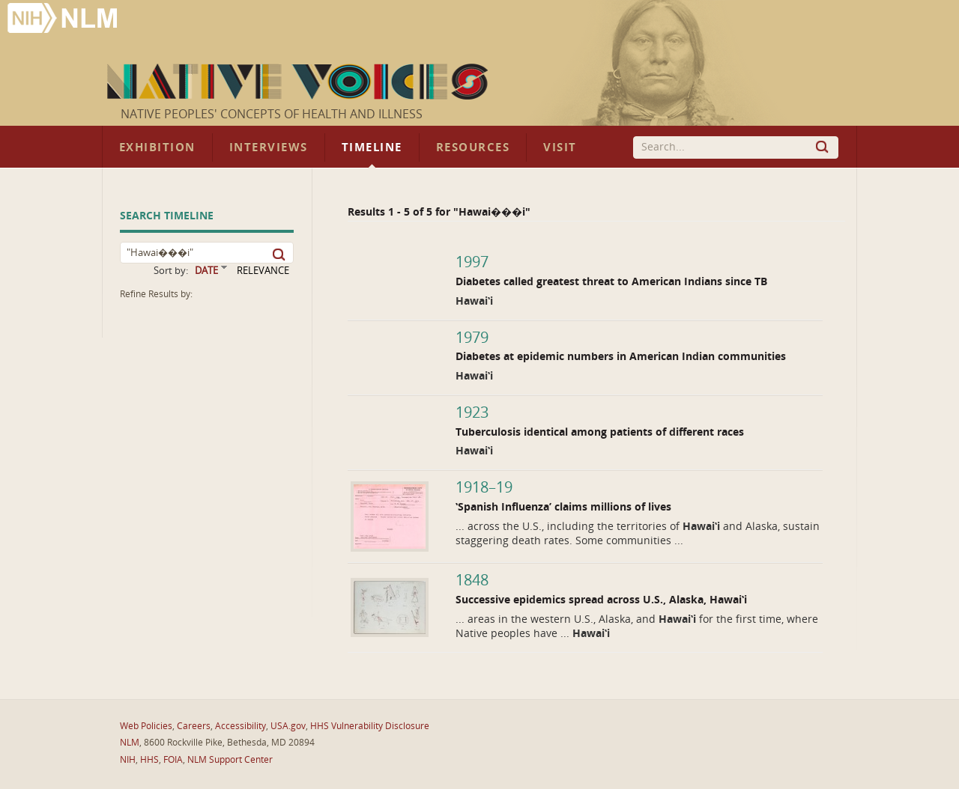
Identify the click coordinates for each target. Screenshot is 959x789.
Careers (194, 726)
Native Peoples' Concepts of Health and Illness (272, 114)
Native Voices (299, 82)
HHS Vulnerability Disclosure (369, 726)
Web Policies (146, 726)
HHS (149, 760)
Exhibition (157, 147)
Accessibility (240, 726)
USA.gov (288, 726)
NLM (129, 742)
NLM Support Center (230, 760)
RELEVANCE (263, 270)
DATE (206, 270)
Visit (560, 147)
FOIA (173, 760)
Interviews (268, 147)
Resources (472, 147)
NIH (128, 760)
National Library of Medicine (63, 20)
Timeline (372, 147)
